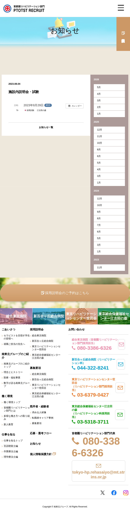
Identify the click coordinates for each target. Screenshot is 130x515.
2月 (99, 107)
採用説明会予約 (123, 34)
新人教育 (8, 424)
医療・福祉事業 (12, 377)
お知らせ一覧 (46, 127)
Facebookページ (113, 492)
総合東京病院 (39, 335)
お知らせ (35, 443)
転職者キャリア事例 (42, 417)
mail (121, 344)
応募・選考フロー (41, 433)
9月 (99, 211)
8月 (99, 149)
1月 (99, 113)
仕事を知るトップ (13, 440)
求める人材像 (39, 412)
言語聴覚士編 (11, 446)
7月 (99, 225)
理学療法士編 (11, 456)
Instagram (125, 492)
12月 (99, 129)
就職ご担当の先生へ (14, 344)
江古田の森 (41, 110)
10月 (99, 143)
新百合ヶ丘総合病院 (42, 341)
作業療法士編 (11, 451)
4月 (99, 93)
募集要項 (36, 423)
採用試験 (29, 110)
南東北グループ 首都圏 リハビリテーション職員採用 (24, 8)
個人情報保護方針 (41, 454)
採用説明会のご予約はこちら (67, 293)
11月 (99, 136)
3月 (99, 100)
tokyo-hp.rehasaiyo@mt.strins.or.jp (98, 474)
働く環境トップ (12, 402)
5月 (99, 87)
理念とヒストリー (13, 372)
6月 (99, 156)
